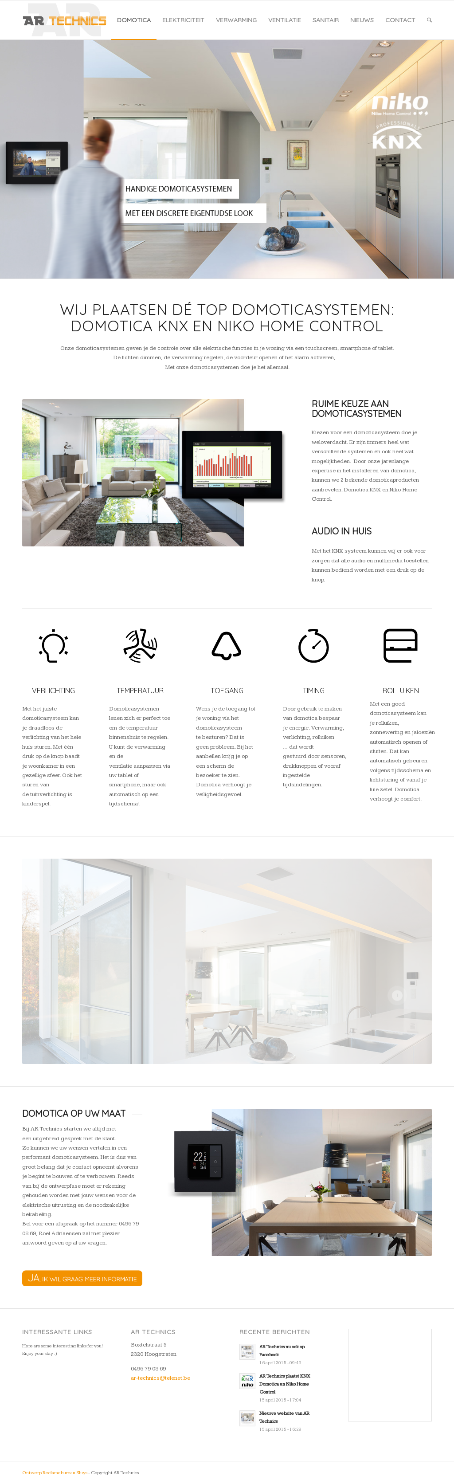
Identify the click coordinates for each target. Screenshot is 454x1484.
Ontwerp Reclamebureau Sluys (54, 1473)
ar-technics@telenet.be (160, 1378)
